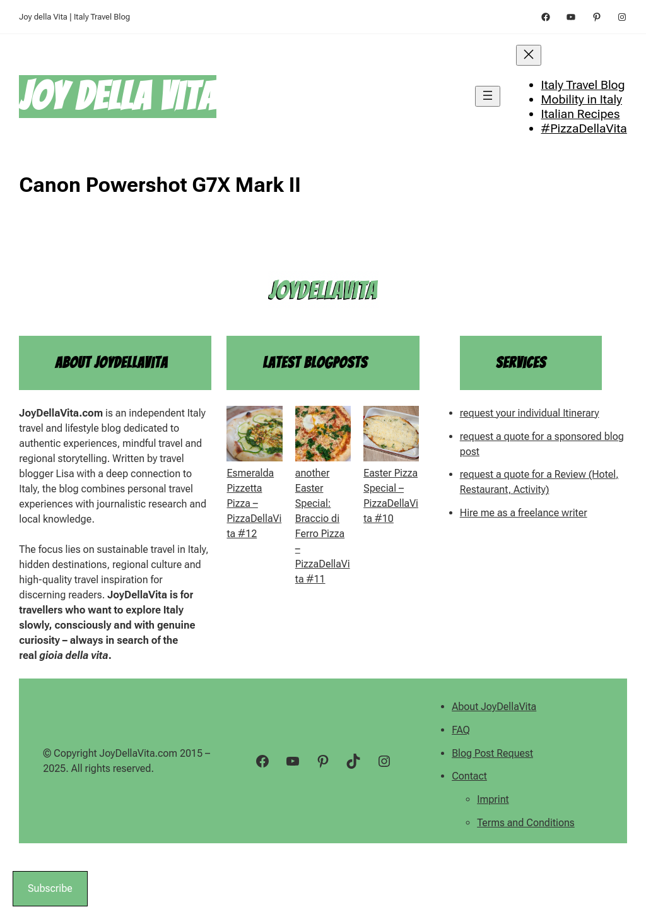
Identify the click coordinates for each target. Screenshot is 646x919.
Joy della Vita (117, 96)
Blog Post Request (492, 753)
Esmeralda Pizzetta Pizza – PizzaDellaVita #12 (253, 503)
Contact (469, 776)
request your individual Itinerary (529, 413)
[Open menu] (487, 96)
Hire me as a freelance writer (523, 513)
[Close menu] (528, 55)
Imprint (493, 799)
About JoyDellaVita (494, 707)
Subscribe (50, 888)
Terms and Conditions (526, 823)
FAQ (461, 730)
